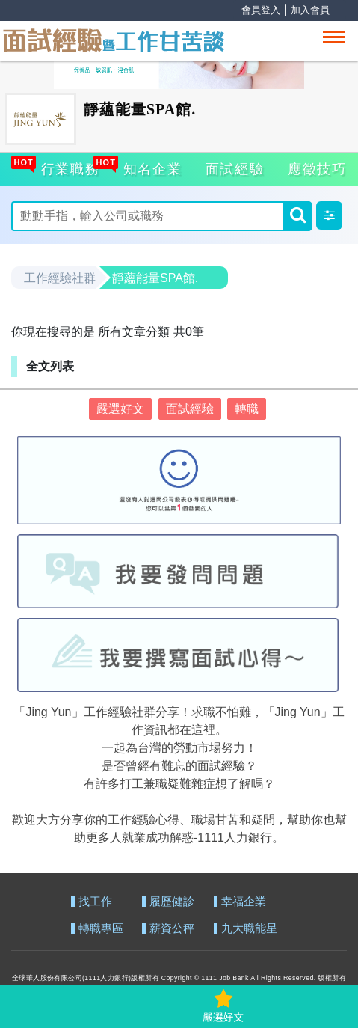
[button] (329, 215)
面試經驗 (235, 169)
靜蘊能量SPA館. (155, 278)
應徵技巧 (317, 169)
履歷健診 (171, 902)
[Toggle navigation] (334, 37)
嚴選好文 (120, 409)
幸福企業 (243, 902)
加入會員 (310, 10)
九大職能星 (249, 928)
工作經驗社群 (60, 278)
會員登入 (260, 10)
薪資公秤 (171, 928)
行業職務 (68, 166)
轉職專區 (100, 928)
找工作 (95, 902)
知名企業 (151, 166)
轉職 (247, 409)
